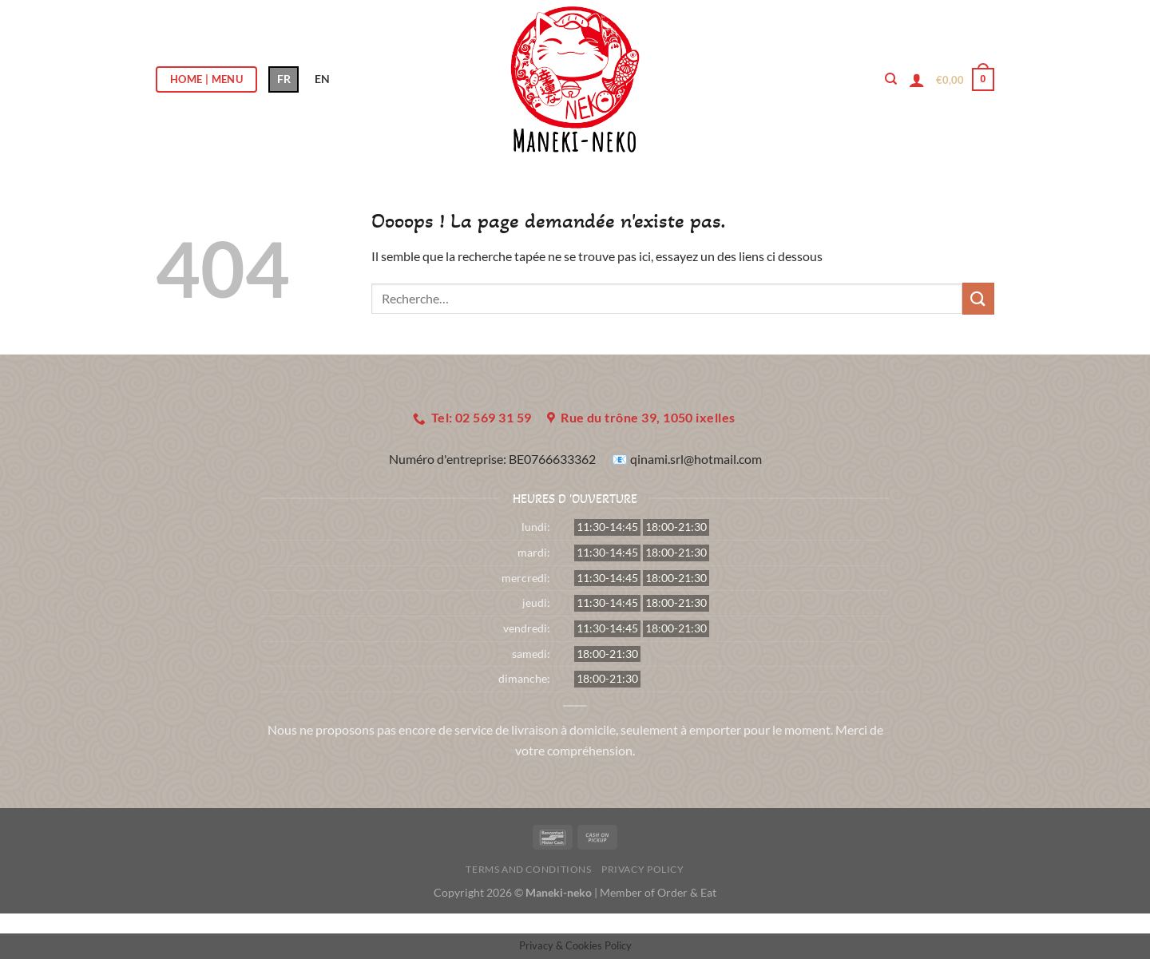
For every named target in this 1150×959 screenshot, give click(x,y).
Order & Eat (686, 892)
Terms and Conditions (528, 869)
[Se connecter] (917, 79)
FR (284, 78)
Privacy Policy (642, 869)
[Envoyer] (978, 298)
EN (322, 78)
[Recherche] (891, 79)
